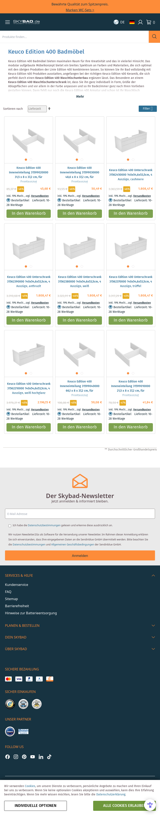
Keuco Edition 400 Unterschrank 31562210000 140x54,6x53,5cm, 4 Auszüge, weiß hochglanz (28, 388)
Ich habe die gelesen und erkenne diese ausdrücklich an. (63, 525)
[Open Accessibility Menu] (150, 805)
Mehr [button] (80, 96)
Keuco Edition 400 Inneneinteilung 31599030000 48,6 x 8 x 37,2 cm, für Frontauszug (79, 175)
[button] (7, 22)
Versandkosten (40, 196)
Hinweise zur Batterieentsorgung (31, 613)
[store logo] (26, 22)
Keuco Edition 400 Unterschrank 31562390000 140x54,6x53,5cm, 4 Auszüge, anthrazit (28, 282)
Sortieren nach (13, 109)
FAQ (8, 591)
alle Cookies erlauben (124, 806)
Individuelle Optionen (35, 806)
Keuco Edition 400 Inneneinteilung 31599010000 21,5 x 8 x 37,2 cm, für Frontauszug (130, 388)
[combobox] (74, 37)
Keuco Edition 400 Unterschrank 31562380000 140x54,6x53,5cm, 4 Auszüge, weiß (79, 282)
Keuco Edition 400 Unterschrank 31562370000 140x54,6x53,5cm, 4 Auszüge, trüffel (130, 282)
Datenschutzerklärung (110, 794)
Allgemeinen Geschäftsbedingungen (72, 544)
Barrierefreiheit (17, 606)
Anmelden (80, 555)
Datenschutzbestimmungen (44, 525)
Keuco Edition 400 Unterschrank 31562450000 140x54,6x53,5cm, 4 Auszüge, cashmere (130, 175)
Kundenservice (16, 584)
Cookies (30, 786)
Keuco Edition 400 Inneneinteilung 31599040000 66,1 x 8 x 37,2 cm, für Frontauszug (79, 388)
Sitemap (11, 599)
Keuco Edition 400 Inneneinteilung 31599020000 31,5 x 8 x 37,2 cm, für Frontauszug (28, 175)
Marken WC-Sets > (80, 10)
